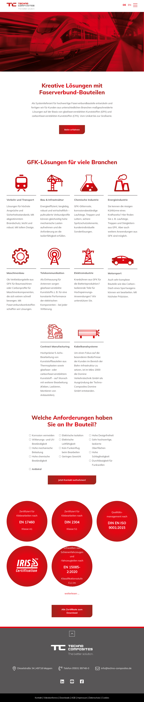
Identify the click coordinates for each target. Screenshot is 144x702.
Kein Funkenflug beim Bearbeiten (71, 450)
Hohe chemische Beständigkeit (41, 458)
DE (124, 4)
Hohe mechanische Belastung (42, 450)
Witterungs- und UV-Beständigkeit (43, 441)
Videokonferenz (51, 698)
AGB (73, 698)
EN (129, 4)
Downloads (64, 698)
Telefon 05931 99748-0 (73, 668)
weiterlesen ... (72, 593)
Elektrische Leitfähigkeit (68, 441)
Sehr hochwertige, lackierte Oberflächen (102, 443)
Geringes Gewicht (71, 456)
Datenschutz (94, 698)
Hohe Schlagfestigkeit (100, 454)
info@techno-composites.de (113, 668)
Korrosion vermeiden (43, 435)
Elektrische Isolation (72, 435)
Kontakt (38, 698)
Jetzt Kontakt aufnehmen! (72, 480)
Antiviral (36, 469)
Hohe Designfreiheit (103, 435)
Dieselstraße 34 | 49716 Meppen (32, 668)
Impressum (82, 698)
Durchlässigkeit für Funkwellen (102, 462)
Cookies (105, 698)
